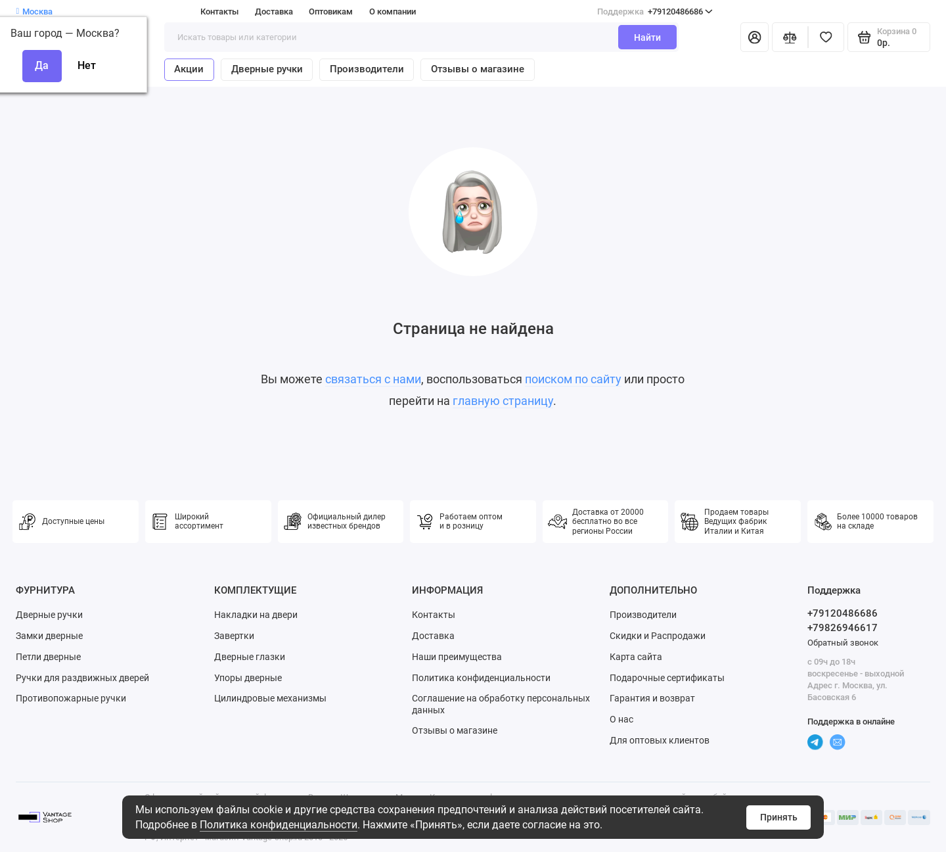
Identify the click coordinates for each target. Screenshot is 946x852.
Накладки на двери (256, 614)
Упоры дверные (248, 678)
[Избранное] (826, 37)
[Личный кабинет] (754, 37)
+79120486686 (655, 11)
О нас (621, 719)
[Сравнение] (790, 37)
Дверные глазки (249, 656)
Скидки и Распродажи (658, 635)
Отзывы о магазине (477, 69)
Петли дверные (48, 656)
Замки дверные (49, 635)
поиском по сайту (573, 379)
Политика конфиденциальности (278, 824)
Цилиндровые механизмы (270, 698)
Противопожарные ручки (71, 698)
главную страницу (503, 401)
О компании (392, 11)
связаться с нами (373, 379)
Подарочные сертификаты (667, 678)
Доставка (274, 11)
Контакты (219, 11)
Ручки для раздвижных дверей (82, 678)
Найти (647, 37)
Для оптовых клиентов (660, 740)
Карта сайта (636, 656)
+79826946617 (842, 628)
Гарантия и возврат (652, 698)
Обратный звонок (842, 643)
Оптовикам (331, 11)
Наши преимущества (457, 656)
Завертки (234, 635)
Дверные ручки (267, 69)
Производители (367, 69)
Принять (779, 817)
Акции (189, 69)
